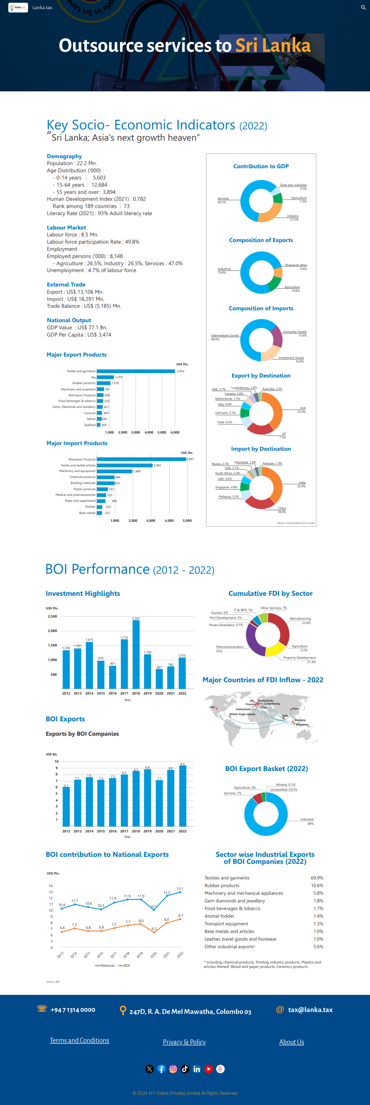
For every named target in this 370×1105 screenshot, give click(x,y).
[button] (363, 7)
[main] (185, 45)
